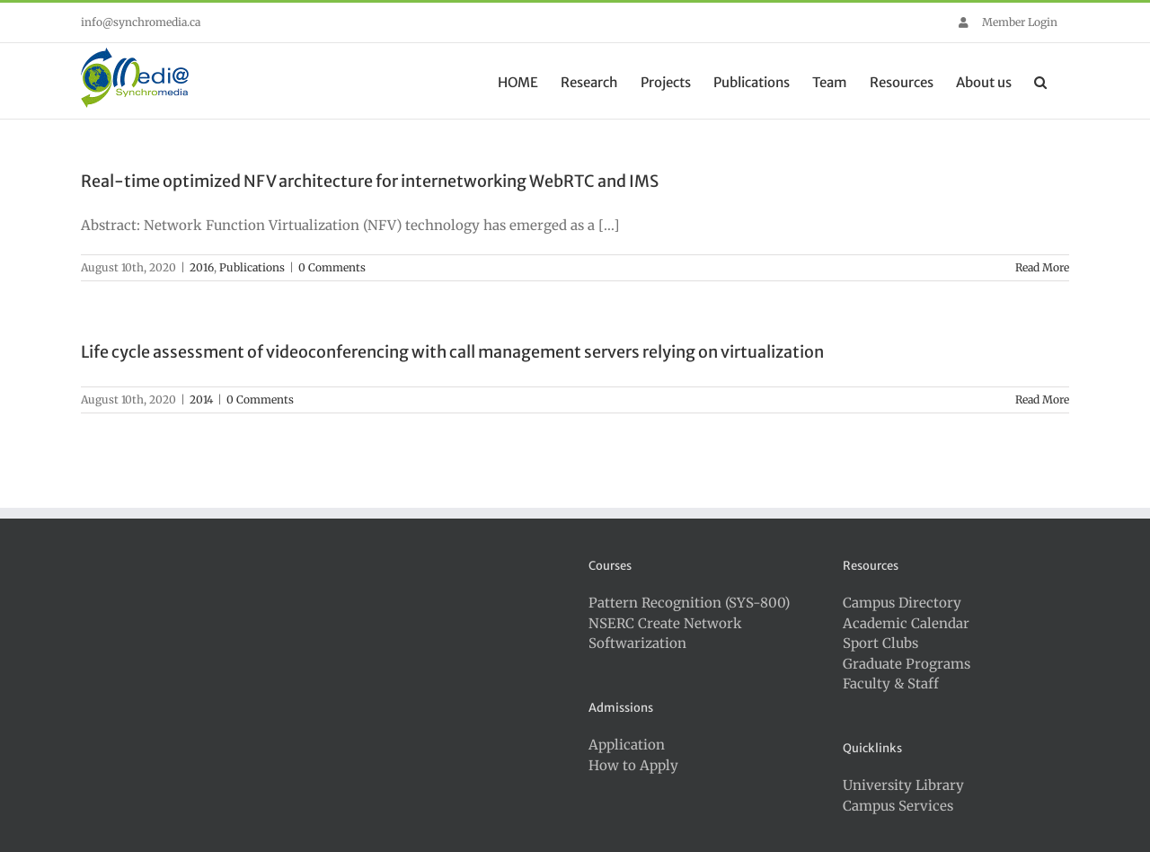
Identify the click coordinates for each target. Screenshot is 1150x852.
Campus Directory (902, 602)
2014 (201, 399)
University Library (903, 785)
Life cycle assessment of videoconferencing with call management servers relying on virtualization (452, 352)
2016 (202, 267)
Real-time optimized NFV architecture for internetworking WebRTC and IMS (370, 181)
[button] (1040, 81)
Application (626, 744)
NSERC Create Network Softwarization (665, 633)
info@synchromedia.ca (140, 22)
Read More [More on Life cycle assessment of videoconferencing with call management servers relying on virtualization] (1042, 399)
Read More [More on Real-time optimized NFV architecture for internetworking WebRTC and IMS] (1042, 267)
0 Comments (332, 267)
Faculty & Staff (891, 683)
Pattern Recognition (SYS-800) (689, 602)
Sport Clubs (880, 643)
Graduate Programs (906, 663)
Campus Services (898, 805)
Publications (252, 267)
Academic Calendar (906, 623)
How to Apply (633, 765)
